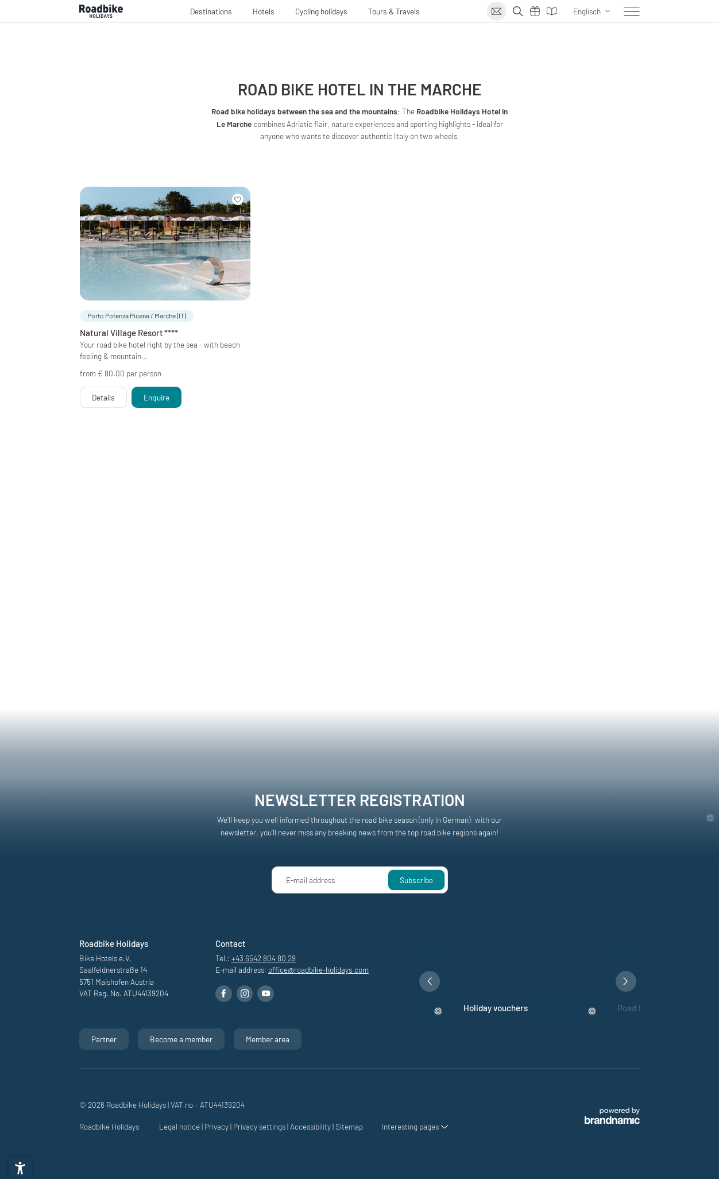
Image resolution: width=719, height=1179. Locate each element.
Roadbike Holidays (110, 1126)
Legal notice (180, 1126)
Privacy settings (260, 1126)
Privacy (217, 1126)
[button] (137, 316)
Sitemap (349, 1126)
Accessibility (311, 1126)
